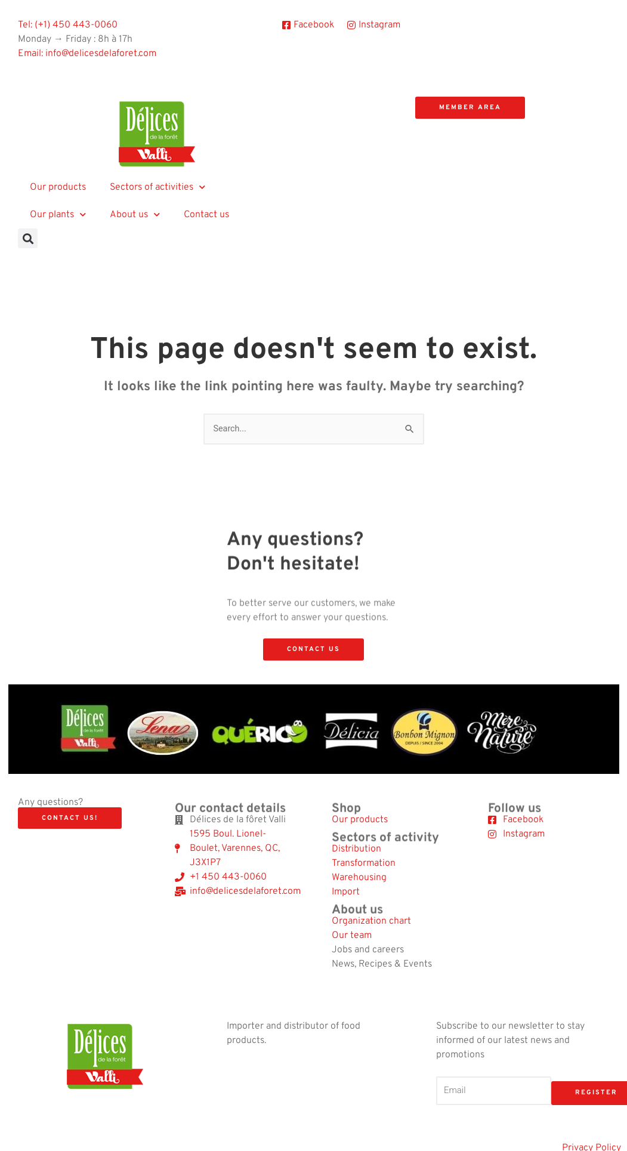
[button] (28, 238)
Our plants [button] (58, 214)
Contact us (206, 215)
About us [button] (135, 214)
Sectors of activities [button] (157, 187)
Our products (58, 187)
